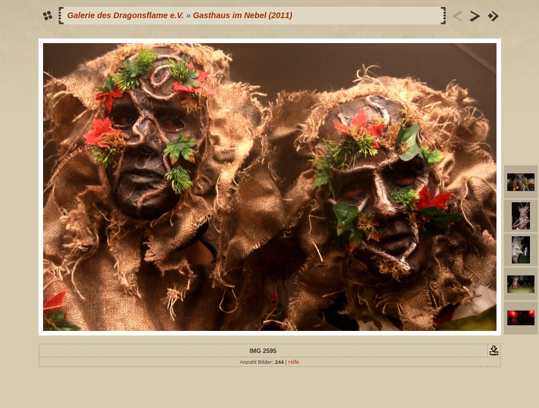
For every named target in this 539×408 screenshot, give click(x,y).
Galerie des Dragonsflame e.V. (125, 15)
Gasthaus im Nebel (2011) (242, 15)
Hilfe (293, 362)
